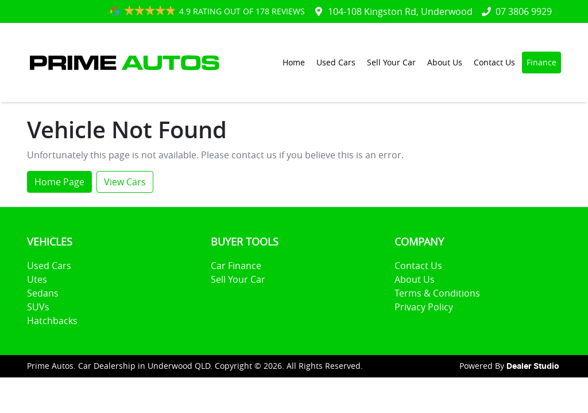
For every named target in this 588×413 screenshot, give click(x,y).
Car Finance (236, 265)
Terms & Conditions (437, 293)
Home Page (59, 182)
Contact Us (494, 62)
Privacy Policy (423, 307)
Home (294, 62)
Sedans (43, 293)
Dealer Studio (532, 367)
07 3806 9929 (524, 11)
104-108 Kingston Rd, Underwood (400, 11)
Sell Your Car (391, 62)
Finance (541, 62)
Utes (37, 279)
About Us (444, 62)
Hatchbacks (52, 320)
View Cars (125, 182)
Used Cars (335, 62)
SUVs (38, 307)
